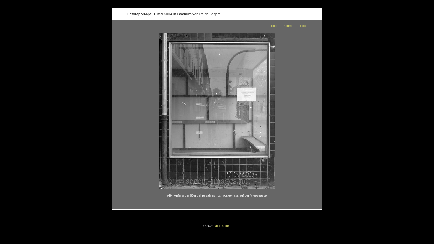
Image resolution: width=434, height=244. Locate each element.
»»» (303, 26)
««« (274, 26)
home (289, 26)
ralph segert (222, 225)
